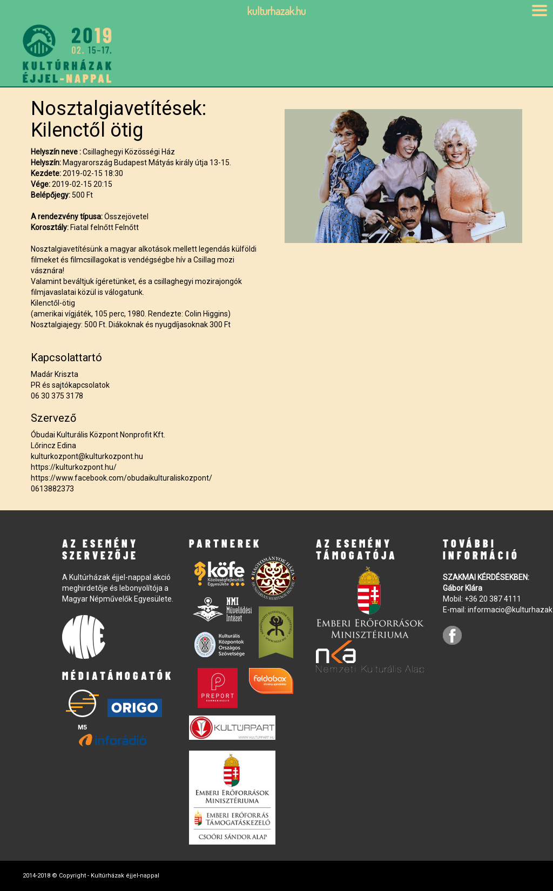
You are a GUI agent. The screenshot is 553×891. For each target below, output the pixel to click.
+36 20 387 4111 (492, 599)
